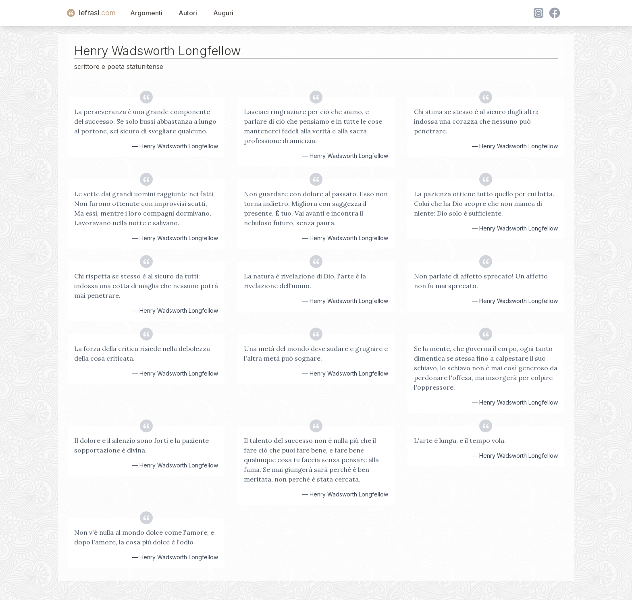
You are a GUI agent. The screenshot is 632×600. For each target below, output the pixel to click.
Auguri (223, 13)
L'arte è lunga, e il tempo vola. (460, 440)
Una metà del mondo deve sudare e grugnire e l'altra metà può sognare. (316, 353)
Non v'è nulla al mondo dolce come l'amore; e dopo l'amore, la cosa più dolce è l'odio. (144, 537)
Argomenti (146, 13)
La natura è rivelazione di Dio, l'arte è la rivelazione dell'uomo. (305, 281)
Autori (188, 13)
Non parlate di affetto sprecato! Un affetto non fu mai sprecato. (481, 281)
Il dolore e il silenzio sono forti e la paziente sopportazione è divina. (141, 445)
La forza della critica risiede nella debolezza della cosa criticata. (142, 353)
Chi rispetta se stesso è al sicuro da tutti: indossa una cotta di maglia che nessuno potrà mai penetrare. (146, 285)
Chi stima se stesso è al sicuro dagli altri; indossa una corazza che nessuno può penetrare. (476, 121)
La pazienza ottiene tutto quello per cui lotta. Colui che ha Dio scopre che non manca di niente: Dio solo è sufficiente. (484, 203)
